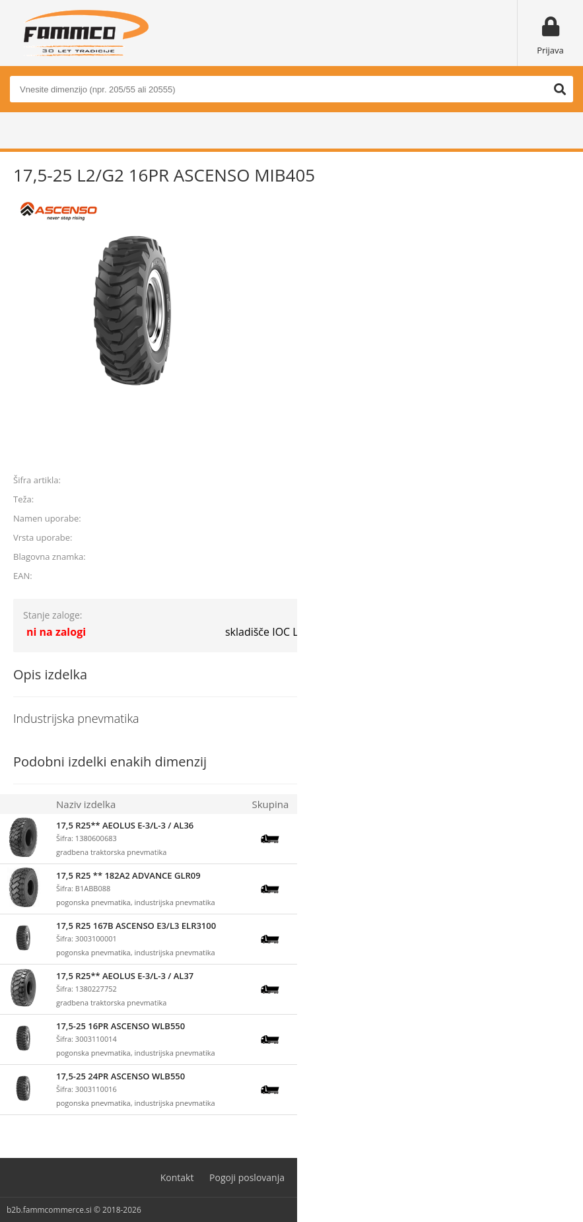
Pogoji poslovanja (247, 1177)
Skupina (270, 804)
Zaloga (317, 804)
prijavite (550, 450)
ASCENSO (551, 556)
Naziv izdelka (86, 804)
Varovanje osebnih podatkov (361, 1177)
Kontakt (177, 1177)
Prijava (550, 50)
